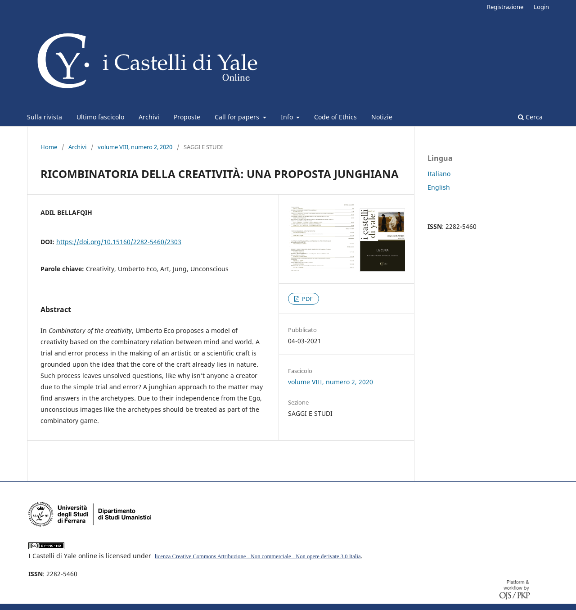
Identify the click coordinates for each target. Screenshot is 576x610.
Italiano (439, 173)
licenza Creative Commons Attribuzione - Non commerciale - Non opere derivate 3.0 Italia (258, 556)
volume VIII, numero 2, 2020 (135, 147)
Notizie (381, 117)
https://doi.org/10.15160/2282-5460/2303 (118, 241)
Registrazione (505, 7)
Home (48, 147)
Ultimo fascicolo (100, 117)
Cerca (530, 117)
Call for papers (238, 117)
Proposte (187, 117)
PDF (307, 299)
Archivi (149, 117)
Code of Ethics (335, 117)
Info (288, 117)
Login (541, 7)
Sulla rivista (44, 117)
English (439, 187)
